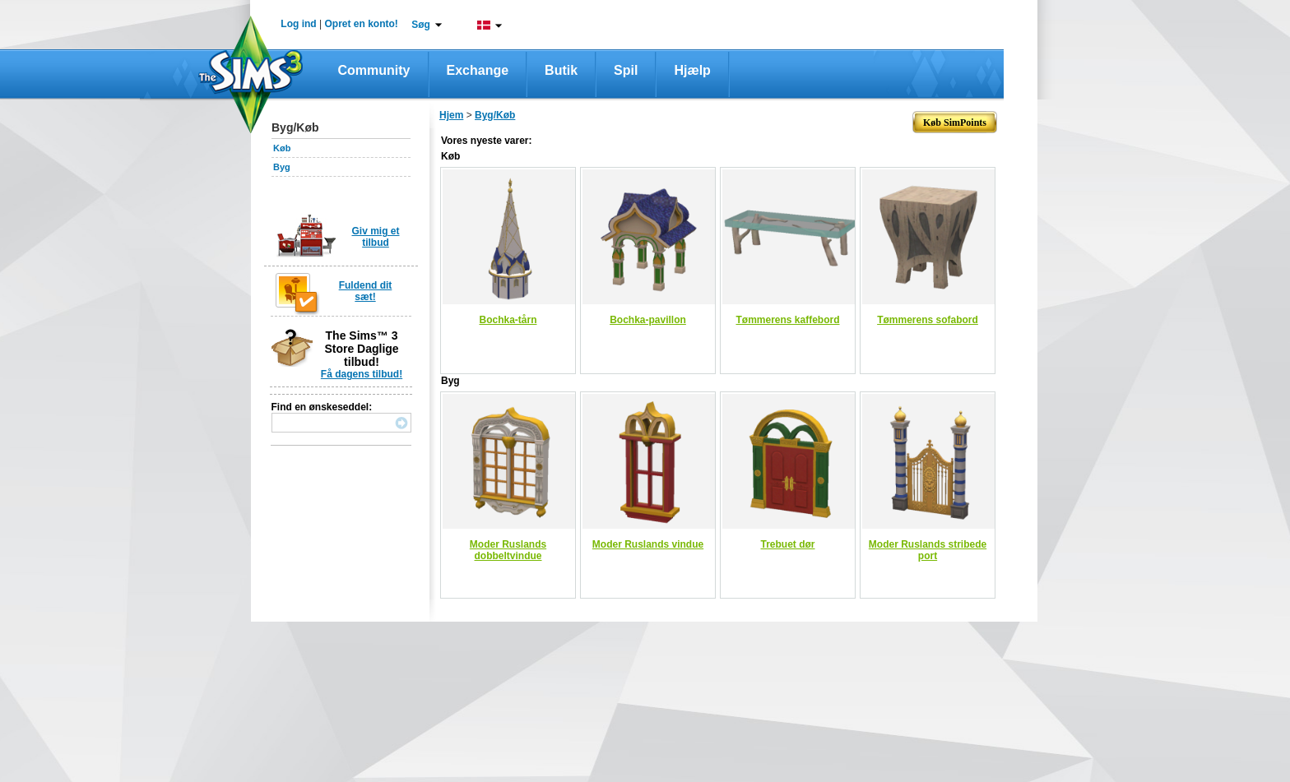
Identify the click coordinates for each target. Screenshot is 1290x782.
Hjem (451, 115)
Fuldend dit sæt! (365, 291)
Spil (626, 70)
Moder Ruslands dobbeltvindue (508, 550)
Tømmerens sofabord (927, 320)
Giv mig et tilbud (375, 236)
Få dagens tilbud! (361, 374)
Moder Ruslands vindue (647, 544)
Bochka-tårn (507, 320)
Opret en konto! (360, 24)
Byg (281, 167)
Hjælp (692, 70)
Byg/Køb (495, 115)
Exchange (478, 70)
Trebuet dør (787, 544)
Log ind (298, 24)
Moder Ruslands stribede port (927, 550)
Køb (281, 148)
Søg (420, 24)
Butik (561, 70)
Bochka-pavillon (648, 320)
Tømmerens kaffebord (787, 320)
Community (374, 70)
